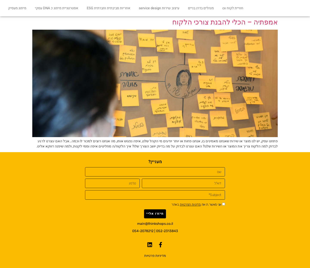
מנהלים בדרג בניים (201, 8)
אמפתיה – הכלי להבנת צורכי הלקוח (225, 22)
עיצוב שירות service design (159, 8)
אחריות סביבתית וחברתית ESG (108, 8)
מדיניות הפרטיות (190, 204)
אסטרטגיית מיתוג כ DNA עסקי (56, 8)
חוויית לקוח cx (232, 8)
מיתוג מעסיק (17, 8)
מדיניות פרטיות (155, 256)
